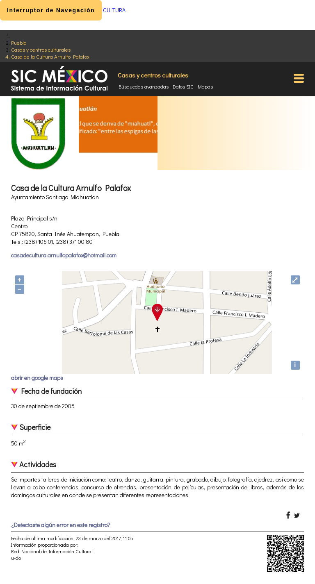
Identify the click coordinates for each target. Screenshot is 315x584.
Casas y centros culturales (41, 49)
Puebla (19, 42)
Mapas (205, 86)
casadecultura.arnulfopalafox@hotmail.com (63, 255)
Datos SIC (183, 86)
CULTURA (114, 10)
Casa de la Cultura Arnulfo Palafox (50, 56)
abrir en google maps (37, 378)
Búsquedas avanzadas (144, 86)
